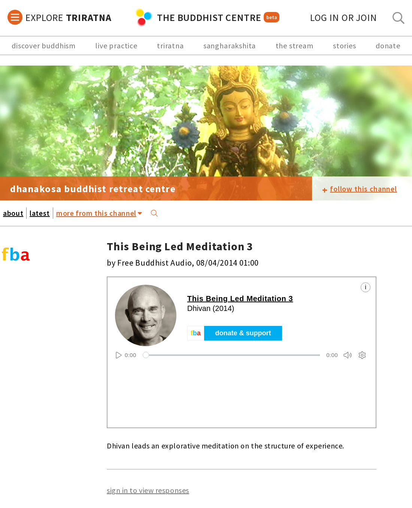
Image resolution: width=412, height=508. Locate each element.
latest (40, 213)
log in (343, 17)
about (13, 213)
